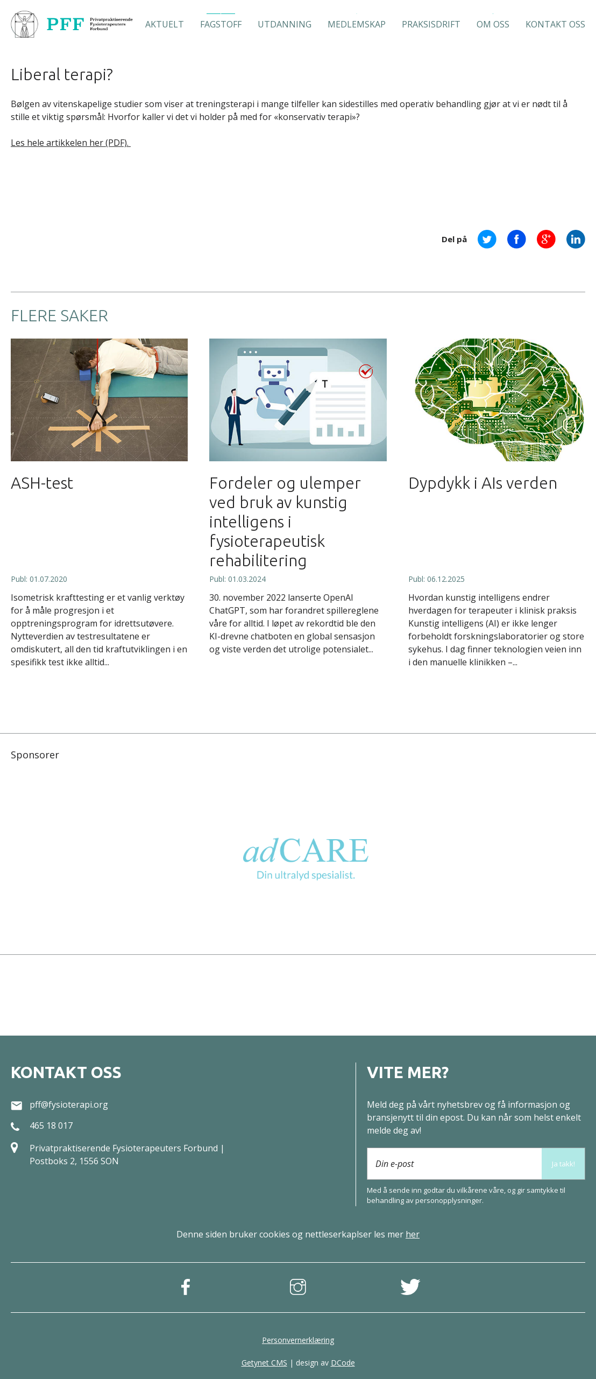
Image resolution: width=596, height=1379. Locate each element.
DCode (343, 1362)
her (413, 1234)
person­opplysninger (448, 1200)
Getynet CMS (264, 1362)
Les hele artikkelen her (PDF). (71, 143)
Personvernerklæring (298, 1340)
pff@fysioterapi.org (69, 1104)
